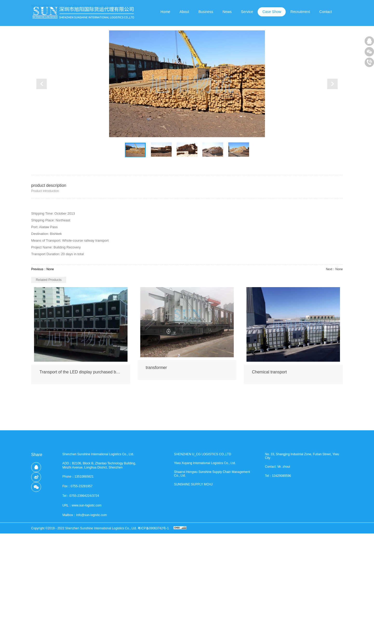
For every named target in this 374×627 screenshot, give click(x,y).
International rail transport (102, 99)
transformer (156, 461)
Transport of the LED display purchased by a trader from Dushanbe (101, 465)
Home (165, 12)
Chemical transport (269, 465)
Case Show (73, 99)
